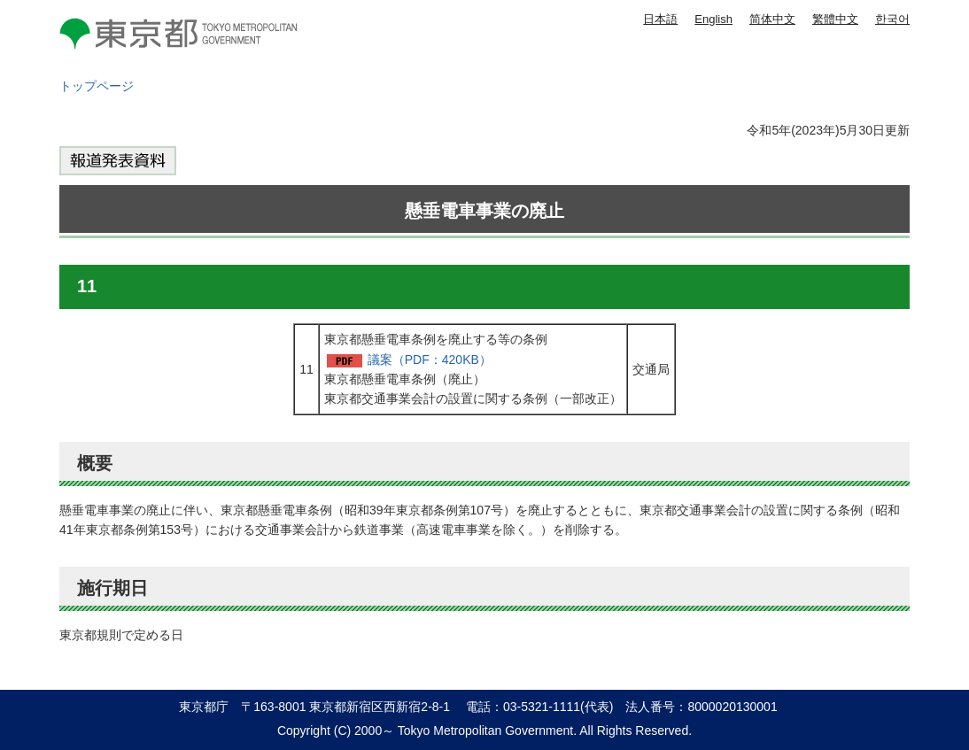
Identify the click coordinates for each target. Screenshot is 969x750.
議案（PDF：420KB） (430, 359)
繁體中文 (835, 19)
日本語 (660, 19)
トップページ (96, 86)
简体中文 (772, 19)
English (713, 19)
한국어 (892, 19)
